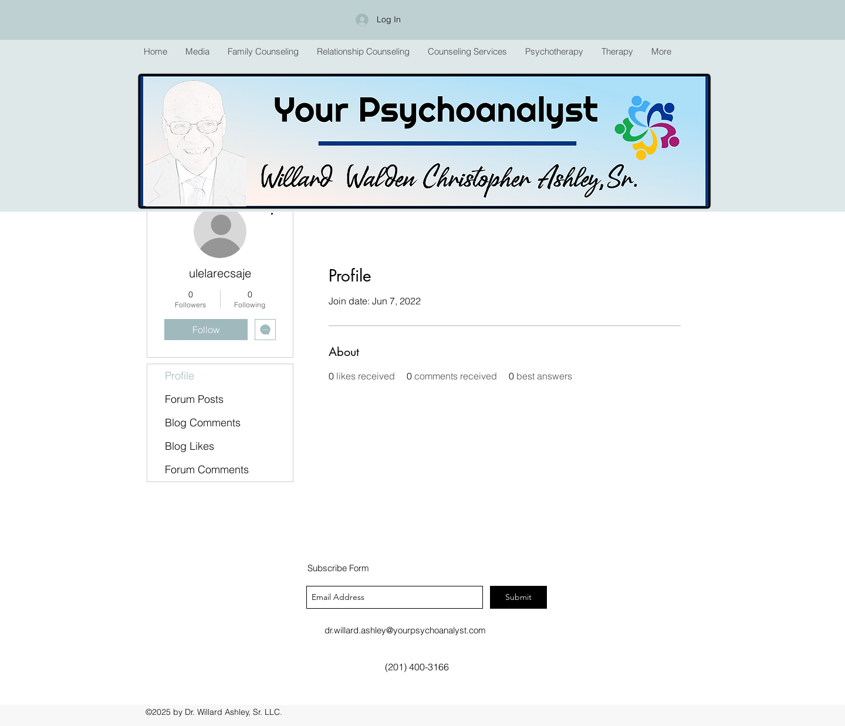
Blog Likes (189, 446)
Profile (179, 375)
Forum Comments (207, 469)
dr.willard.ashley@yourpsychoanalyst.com (405, 630)
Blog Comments (203, 422)
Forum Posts (194, 399)
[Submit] (518, 597)
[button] (262, 51)
